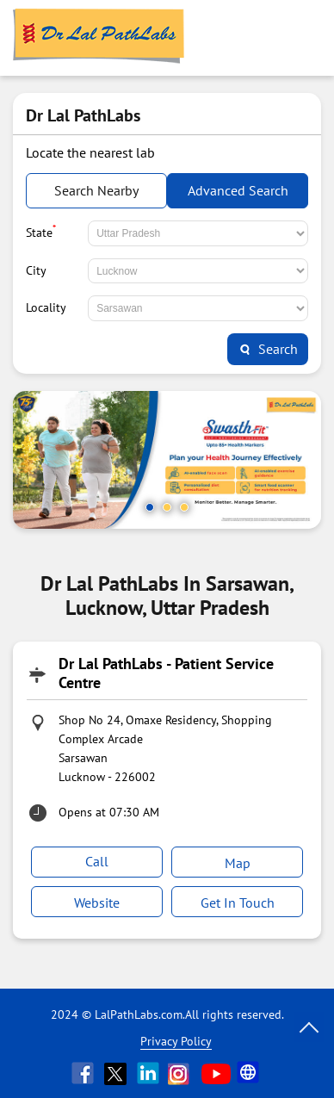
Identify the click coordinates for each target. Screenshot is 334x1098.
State (41, 230)
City (36, 270)
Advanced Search (238, 190)
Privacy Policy (176, 1041)
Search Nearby (96, 190)
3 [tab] (184, 507)
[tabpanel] (167, 460)
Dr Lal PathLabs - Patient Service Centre (166, 673)
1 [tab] (149, 507)
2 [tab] (167, 507)
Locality (46, 307)
